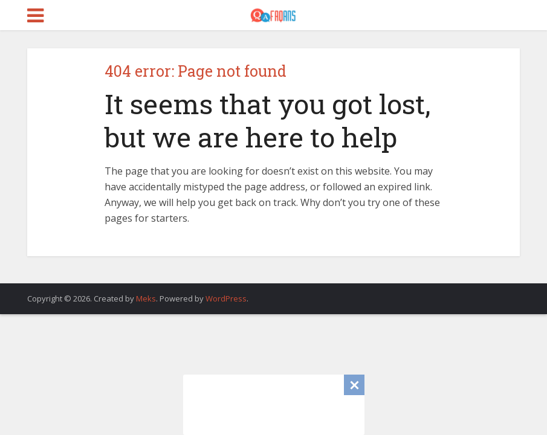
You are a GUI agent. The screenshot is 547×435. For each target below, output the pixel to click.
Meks (146, 298)
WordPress (226, 298)
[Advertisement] (273, 405)
